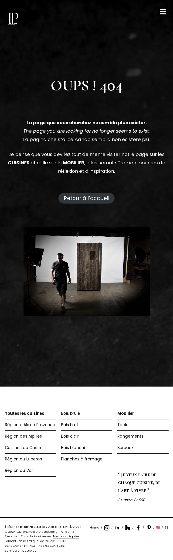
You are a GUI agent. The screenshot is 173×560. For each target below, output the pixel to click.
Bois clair (70, 436)
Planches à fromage (81, 459)
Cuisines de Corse (23, 447)
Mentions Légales (66, 536)
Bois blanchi (73, 447)
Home (94, 527)
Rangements (130, 436)
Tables (124, 425)
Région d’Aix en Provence (30, 425)
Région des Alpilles (23, 436)
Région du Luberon (23, 459)
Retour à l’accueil (86, 198)
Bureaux (125, 447)
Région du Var (19, 470)
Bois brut (69, 425)
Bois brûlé (70, 413)
